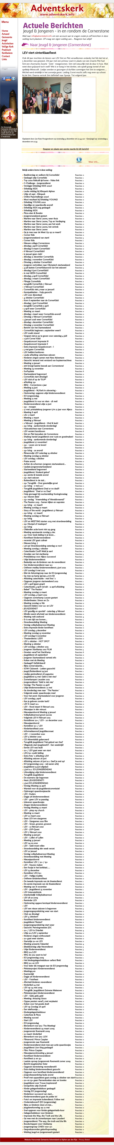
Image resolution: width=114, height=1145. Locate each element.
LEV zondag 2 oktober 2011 (36, 647)
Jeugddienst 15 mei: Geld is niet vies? (40, 677)
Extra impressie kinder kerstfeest (38, 628)
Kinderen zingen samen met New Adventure (44, 358)
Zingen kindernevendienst (35, 805)
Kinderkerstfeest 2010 (33, 729)
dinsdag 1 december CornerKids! (38, 322)
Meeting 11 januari (32, 363)
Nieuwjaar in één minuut (35, 710)
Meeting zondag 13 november (37, 633)
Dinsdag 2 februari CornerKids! (38, 317)
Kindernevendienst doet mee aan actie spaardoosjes (47, 1045)
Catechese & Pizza (32, 1015)
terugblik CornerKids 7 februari (38, 284)
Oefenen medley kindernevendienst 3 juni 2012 (45, 568)
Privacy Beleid (84, 1140)
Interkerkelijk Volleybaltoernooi (38, 895)
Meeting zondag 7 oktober (36, 549)
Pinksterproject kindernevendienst (39, 993)
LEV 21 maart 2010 (32, 816)
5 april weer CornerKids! (34, 309)
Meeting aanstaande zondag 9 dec (39, 532)
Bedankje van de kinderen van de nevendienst (44, 562)
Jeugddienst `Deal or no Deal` (38, 491)
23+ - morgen (30, 407)
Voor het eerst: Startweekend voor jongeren (44, 696)
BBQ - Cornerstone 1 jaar (35, 385)
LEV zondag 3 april (32, 699)
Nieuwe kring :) (31, 543)
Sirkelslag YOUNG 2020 (35, 202)
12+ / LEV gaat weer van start (37, 751)
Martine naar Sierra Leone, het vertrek (41, 227)
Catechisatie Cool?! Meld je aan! (38, 551)
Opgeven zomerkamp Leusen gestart (41, 598)
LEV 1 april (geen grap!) (34, 584)
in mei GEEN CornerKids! (35, 273)
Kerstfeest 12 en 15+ (32, 1059)
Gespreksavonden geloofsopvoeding (40, 1129)
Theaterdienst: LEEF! (33, 639)
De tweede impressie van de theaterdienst (43, 881)
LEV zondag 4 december (35, 631)
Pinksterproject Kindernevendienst (39, 969)
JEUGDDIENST (31, 609)
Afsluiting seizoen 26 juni (35, 759)
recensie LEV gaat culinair (35, 540)
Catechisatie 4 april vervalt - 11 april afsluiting (44, 587)
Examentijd (29, 974)
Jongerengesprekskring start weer (39, 925)
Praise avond (29, 461)
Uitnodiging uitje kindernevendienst (40, 772)
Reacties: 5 (79, 464)
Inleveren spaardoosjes (34, 802)
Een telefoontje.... (32, 1010)
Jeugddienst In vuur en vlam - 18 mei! (40, 401)
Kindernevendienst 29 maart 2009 (39, 1029)
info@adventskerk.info (41, 36)
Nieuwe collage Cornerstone (37, 243)
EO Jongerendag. (31, 396)
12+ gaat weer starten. (34, 939)
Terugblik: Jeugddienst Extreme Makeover (43, 990)
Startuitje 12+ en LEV (33, 941)
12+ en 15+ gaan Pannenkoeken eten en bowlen (45, 1080)
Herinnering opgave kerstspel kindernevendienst (45, 903)
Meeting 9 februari (32, 420)
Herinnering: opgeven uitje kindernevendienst (44, 393)
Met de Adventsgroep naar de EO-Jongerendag (45, 573)
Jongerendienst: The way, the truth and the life (45, 1121)
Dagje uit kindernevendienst (36, 797)
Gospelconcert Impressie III (36, 341)
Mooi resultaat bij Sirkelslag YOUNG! (41, 200)
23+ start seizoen (31, 478)
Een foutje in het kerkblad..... (37, 868)
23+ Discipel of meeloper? (35, 524)
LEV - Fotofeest (31, 980)
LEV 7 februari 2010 (32, 832)
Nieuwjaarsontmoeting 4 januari (38, 1053)
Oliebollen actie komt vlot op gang (39, 530)
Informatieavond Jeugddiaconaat (38, 731)
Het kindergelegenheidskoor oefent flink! (42, 960)
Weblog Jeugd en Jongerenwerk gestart (42, 1132)
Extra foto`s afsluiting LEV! (36, 756)
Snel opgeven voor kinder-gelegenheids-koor (44, 1110)
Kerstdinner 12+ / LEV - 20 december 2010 (43, 720)
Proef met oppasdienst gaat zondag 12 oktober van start (49, 1078)
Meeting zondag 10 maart (35, 508)
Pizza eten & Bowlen (33, 213)
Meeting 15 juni (30, 388)
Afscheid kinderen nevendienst (38, 982)
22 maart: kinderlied (33, 1034)
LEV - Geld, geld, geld (33, 996)
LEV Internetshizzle (32, 892)
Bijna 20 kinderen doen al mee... (38, 1105)
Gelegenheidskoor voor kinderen (38, 1113)
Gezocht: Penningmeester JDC (38, 928)
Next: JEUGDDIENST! (34, 780)
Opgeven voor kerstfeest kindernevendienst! (44, 1072)
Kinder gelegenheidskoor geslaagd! (39, 1089)
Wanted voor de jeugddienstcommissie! (42, 789)
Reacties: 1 (79, 178)
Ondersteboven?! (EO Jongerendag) (40, 1102)
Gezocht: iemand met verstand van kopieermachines (47, 361)
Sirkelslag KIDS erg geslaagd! (37, 208)
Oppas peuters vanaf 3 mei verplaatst (41, 1001)
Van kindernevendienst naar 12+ (38, 565)
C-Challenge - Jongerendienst (37, 183)
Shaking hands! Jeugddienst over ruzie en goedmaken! (48, 437)
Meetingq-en (29, 971)
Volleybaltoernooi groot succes (38, 715)
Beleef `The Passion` (33, 590)
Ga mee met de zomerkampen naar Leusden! (44, 1119)
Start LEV (28, 1020)
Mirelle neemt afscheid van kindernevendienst (44, 614)
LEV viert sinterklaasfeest (39, 53)
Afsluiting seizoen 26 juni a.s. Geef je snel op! (44, 761)
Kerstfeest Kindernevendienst (37, 538)
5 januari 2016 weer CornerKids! (38, 320)
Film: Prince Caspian (33, 1050)
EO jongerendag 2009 (34, 958)
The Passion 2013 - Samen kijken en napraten (44, 502)
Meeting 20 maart (32, 311)
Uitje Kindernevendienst (34, 950)
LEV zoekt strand (31, 333)
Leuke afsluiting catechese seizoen (39, 355)
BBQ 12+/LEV (30, 952)
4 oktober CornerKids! (34, 298)
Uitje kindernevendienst (34, 560)
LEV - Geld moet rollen (34, 846)
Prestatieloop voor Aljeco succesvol (40, 557)
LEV (25, 906)
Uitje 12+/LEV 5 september (36, 933)
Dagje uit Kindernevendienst (36, 977)
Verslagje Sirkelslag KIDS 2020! (38, 186)
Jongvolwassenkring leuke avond (38, 1075)
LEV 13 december (31, 871)
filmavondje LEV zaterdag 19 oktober (40, 453)
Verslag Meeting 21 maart (35, 808)
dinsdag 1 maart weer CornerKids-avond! (42, 314)
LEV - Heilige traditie (33, 876)
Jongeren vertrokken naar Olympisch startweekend (47, 265)
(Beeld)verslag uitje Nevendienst (38, 947)
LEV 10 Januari (30, 851)
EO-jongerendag (31, 1023)
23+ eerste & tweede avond (36, 475)
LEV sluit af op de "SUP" (35, 380)
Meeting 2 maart (31, 418)
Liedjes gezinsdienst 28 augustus (38, 674)
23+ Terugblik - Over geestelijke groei (41, 483)
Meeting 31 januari (32, 835)
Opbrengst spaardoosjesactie (37, 791)
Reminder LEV (30, 900)
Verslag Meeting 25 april (34, 786)
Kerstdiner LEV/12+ (32, 873)
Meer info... (6, 82)
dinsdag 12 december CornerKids (39, 257)
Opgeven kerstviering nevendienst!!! (40, 1067)
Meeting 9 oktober (32, 644)
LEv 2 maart (29, 415)
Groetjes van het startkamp (36, 554)
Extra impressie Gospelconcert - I (39, 347)
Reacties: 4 (79, 617)
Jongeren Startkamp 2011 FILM (38, 650)
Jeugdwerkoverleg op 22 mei (36, 1108)
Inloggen (5, 69)
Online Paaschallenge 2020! (36, 197)
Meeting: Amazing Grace (35, 999)
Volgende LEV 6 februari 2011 (37, 718)
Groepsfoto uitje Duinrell (35, 1086)
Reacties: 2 (79, 189)
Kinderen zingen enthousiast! (37, 936)
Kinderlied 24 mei (31, 985)
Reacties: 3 (79, 238)
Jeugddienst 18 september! (36, 655)
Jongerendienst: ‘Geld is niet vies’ (38, 682)
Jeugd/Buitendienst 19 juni (36, 671)
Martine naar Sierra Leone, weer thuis (41, 219)
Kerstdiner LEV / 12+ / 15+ (36, 862)
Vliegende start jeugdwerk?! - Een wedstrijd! (43, 745)
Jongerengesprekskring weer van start (41, 911)
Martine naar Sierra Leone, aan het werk (42, 224)
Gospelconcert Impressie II (36, 344)
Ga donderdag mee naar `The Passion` (42, 691)
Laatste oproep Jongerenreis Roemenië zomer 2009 (47, 1061)
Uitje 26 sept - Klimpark (34, 194)
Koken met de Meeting (34, 660)
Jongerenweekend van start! (36, 238)
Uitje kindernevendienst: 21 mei (38, 688)
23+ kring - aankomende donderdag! (40, 426)
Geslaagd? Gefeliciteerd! (34, 663)
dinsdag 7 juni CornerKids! (36, 303)
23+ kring (28, 519)
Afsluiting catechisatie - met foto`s (40, 579)
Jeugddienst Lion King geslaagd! (38, 1048)
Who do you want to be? (35, 955)
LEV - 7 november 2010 (34, 734)
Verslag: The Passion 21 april (36, 685)
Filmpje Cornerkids (32, 282)
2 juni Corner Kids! (32, 339)
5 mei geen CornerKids (34, 350)
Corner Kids (29, 235)
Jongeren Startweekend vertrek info (40, 658)
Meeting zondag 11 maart (35, 592)
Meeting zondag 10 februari (36, 516)
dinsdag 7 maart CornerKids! (37, 279)
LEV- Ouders (30, 794)
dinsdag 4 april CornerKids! (36, 276)
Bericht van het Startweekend (37, 328)
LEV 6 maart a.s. (31, 704)
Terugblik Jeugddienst (34, 775)
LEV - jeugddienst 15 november (38, 890)
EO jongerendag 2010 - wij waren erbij (41, 764)
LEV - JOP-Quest (31, 830)
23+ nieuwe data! (31, 497)
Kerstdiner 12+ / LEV (33, 726)
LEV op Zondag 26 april (34, 1007)
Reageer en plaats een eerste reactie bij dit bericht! (66, 149)
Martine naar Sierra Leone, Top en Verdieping (44, 222)
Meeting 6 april (31, 412)
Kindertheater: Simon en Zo (36, 600)
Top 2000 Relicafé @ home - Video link (41, 181)
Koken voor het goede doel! (36, 1004)
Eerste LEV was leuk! (33, 748)
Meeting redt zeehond (34, 617)
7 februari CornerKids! (34, 287)
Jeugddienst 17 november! (35, 442)
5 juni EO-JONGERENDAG (36, 783)
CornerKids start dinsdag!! (36, 377)
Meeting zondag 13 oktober (36, 456)
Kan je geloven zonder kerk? (36, 701)
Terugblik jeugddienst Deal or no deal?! (41, 489)
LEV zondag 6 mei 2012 (34, 571)
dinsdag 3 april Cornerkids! (36, 246)
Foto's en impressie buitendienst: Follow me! (44, 1100)
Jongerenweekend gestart (35, 216)
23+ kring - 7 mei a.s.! (33, 486)
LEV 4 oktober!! (31, 917)
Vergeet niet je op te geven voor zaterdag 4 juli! (45, 336)
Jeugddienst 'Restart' (33, 922)
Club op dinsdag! (31, 914)
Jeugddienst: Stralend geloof (36, 472)
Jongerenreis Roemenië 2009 (37, 1031)
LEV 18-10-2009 (31, 898)
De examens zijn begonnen (36, 778)
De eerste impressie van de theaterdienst (42, 884)
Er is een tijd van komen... (35, 620)
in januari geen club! (33, 254)
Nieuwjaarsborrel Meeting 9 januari (40, 712)
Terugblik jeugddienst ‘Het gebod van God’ (43, 742)
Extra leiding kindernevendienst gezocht (42, 1069)
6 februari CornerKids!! (34, 251)
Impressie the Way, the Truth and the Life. (43, 1116)
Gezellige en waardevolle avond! (38, 205)
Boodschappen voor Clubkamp (38, 1124)
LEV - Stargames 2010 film (36, 821)
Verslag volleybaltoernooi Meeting (39, 625)
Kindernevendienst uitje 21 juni (37, 404)
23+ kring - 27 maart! (33, 505)
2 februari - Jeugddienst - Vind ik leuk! (41, 423)
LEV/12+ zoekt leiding (34, 753)
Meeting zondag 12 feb (34, 603)
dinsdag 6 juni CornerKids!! (36, 271)
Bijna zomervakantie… (34, 666)
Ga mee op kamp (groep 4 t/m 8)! (39, 576)
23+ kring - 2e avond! (33, 451)
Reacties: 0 (79, 175)
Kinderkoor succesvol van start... (38, 1094)
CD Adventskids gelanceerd (36, 740)
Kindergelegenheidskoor (35, 1012)
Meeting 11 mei (30, 399)
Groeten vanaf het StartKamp (37, 652)
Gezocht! (28, 448)
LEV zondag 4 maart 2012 (35, 595)
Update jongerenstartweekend (37, 467)
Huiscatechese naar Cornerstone (38, 429)
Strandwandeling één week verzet (39, 849)
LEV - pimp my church (34, 811)
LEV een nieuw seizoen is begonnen (40, 909)
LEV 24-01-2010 (31, 843)
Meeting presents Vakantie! (36, 944)
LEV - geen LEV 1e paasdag (36, 800)
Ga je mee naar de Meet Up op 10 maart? (42, 232)
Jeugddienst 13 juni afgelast (36, 767)
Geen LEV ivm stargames (35, 819)
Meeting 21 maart (32, 813)
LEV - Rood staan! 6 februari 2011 (39, 707)
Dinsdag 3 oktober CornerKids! (38, 262)
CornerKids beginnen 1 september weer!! (42, 331)
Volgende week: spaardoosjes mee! (40, 693)
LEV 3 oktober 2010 (32, 737)
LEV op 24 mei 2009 (33, 988)
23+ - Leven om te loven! (35, 445)
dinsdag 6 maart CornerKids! (37, 249)
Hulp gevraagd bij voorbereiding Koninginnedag (45, 494)
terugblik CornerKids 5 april (36, 306)
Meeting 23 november (34, 369)
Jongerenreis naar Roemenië (36, 1042)
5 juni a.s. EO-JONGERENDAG (38, 770)
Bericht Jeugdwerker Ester (35, 1064)
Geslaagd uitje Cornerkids (35, 178)
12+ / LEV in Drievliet (33, 931)
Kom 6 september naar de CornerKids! (41, 301)
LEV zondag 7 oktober (34, 459)
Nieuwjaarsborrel (31, 723)
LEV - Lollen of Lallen (33, 838)
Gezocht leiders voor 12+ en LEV (38, 606)
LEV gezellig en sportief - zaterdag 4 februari (44, 611)
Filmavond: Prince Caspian (36, 1040)
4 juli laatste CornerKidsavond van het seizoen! (45, 268)
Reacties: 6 (79, 265)
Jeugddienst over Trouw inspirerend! (40, 1083)
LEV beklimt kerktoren (34, 352)
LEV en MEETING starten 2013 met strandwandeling (47, 521)
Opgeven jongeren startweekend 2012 (41, 581)
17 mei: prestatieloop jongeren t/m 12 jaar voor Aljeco (48, 410)
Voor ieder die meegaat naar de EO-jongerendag (46, 966)
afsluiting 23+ (30, 382)
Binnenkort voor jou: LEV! (35, 1037)
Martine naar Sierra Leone (35, 230)
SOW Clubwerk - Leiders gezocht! (39, 669)
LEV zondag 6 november (35, 636)
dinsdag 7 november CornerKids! (39, 260)
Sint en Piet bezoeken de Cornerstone (41, 434)
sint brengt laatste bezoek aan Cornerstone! (44, 366)
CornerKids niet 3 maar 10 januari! (39, 290)
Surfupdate (29, 371)
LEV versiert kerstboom (34, 431)
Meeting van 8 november (35, 887)
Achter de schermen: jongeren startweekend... (45, 464)
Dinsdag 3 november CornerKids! (39, 325)
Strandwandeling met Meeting (37, 857)
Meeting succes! (31, 1018)
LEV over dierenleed (33, 295)
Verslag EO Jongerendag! (35, 1091)
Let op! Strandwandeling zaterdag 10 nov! (43, 546)
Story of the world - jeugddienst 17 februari (43, 511)
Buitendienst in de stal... (35, 480)
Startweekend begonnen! (35, 374)
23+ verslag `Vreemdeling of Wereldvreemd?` (44, 500)
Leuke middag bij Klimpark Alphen (39, 191)
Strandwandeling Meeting (35, 622)
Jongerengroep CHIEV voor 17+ (38, 1127)
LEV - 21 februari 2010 (34, 827)
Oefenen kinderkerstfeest (35, 879)
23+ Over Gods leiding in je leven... (39, 535)
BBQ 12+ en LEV (31, 963)
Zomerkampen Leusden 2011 (37, 680)
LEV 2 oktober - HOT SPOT (36, 641)
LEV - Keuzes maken (33, 865)
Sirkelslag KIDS (31, 189)
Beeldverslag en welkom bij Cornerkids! (41, 175)
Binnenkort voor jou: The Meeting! (39, 1026)
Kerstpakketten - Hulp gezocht (38, 292)
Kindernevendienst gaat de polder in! (40, 1097)
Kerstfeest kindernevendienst (37, 920)
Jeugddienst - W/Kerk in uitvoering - (40, 391)
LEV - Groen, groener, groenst (37, 824)
